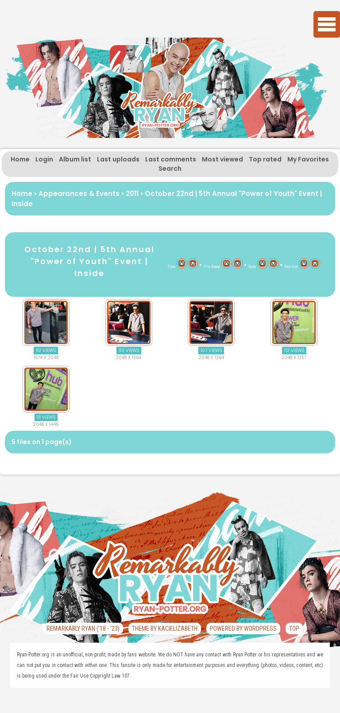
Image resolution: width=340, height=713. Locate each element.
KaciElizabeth (177, 628)
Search (170, 168)
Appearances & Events (79, 193)
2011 (132, 193)
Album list (75, 159)
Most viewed (222, 159)
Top (294, 628)
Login (44, 159)
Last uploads (118, 159)
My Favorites (308, 159)
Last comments (170, 159)
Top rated (265, 159)
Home (20, 159)
